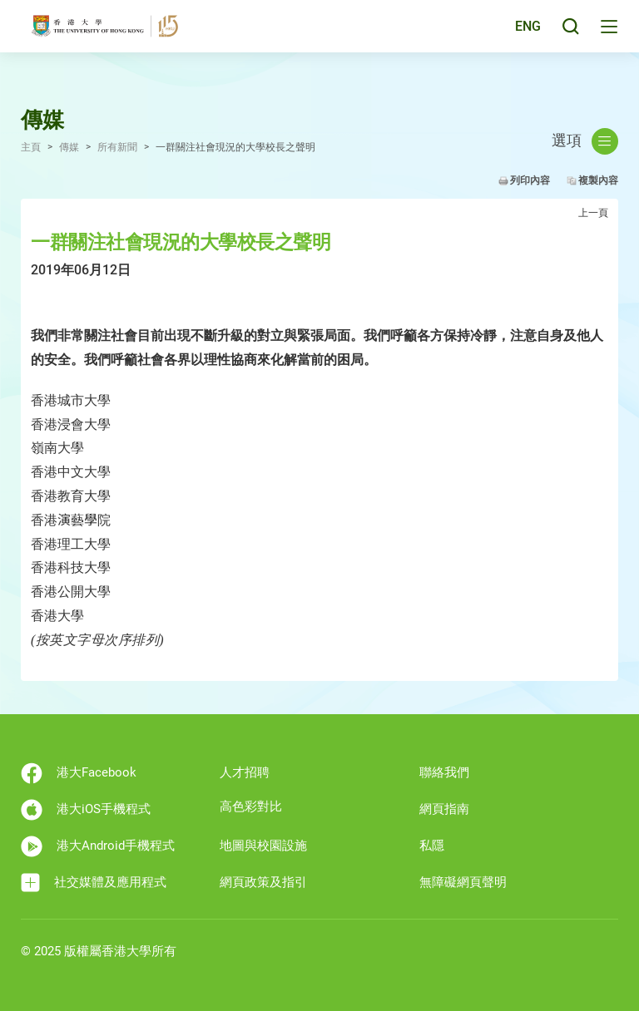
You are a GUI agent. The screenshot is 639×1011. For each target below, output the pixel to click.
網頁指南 (444, 808)
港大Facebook (78, 773)
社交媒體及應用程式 (93, 882)
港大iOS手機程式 (86, 810)
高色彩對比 (251, 806)
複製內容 (598, 180)
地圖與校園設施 (263, 845)
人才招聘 (245, 772)
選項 (585, 141)
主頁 (31, 147)
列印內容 (530, 180)
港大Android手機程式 (98, 846)
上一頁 (593, 213)
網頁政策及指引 (263, 882)
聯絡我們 (444, 772)
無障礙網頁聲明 (463, 882)
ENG (525, 36)
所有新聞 (117, 147)
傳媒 (69, 147)
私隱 (431, 845)
